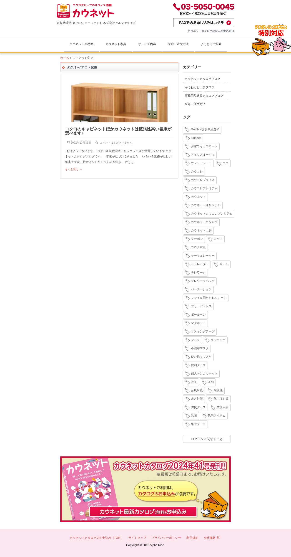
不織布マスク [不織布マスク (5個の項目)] (200, 348)
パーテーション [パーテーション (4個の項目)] (201, 289)
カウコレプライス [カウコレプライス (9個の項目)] (203, 180)
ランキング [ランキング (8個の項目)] (218, 340)
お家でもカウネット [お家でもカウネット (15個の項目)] (204, 146)
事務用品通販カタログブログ (204, 95)
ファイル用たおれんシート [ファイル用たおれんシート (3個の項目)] (208, 297)
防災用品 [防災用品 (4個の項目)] (222, 407)
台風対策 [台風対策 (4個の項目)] (197, 390)
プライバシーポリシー (166, 537)
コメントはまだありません (116, 142)
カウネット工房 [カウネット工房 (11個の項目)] (201, 230)
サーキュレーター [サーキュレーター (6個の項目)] (203, 255)
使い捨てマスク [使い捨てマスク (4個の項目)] (201, 356)
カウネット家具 (115, 44)
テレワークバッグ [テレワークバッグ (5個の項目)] (203, 281)
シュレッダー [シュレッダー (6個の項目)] (200, 264)
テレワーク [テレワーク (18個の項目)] (198, 272)
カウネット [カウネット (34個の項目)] (198, 196)
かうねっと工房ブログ (199, 87)
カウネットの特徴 (81, 44)
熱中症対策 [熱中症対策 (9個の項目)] (221, 398)
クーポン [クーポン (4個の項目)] (197, 239)
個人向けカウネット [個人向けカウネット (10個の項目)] (204, 373)
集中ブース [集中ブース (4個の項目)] (198, 424)
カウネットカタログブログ (202, 79)
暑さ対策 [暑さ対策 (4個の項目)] (197, 398)
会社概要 (212, 537)
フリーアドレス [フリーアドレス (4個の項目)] (201, 306)
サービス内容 (147, 44)
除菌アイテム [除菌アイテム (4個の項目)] (217, 415)
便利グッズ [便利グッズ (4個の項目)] (198, 365)
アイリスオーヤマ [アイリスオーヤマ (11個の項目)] (203, 154)
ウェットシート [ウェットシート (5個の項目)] (201, 163)
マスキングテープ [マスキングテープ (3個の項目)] (203, 331)
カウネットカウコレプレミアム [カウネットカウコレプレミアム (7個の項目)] (211, 213)
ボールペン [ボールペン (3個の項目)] (198, 314)
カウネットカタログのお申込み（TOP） (96, 537)
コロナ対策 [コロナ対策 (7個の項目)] (198, 247)
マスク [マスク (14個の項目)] (195, 340)
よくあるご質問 (211, 44)
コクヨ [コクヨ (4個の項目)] (218, 239)
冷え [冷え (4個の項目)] (194, 382)
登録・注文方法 (178, 44)
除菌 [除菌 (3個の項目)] (194, 415)
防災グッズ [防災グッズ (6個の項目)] (198, 407)
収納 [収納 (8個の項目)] (211, 382)
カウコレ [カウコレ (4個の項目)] (197, 171)
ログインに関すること (207, 439)
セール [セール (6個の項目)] (224, 264)
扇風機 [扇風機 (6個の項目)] (218, 390)
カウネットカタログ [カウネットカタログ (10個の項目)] (204, 222)
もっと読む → (73, 169)
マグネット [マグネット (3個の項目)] (198, 323)
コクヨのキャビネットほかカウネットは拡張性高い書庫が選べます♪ (118, 131)
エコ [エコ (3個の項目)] (225, 163)
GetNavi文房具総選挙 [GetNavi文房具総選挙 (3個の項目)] (205, 129)
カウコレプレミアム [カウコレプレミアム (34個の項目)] (204, 188)
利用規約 (192, 537)
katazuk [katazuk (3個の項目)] (196, 137)
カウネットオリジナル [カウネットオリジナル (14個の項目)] (206, 205)
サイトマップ (137, 537)
